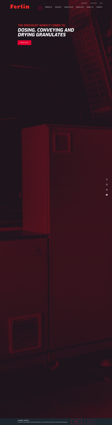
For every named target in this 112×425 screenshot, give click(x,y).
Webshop (84, 3)
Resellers (80, 7)
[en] (101, 3)
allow (76, 421)
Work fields (68, 7)
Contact (99, 7)
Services (58, 7)
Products (48, 7)
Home (40, 7)
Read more (24, 43)
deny (89, 421)
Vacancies (93, 3)
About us (90, 7)
